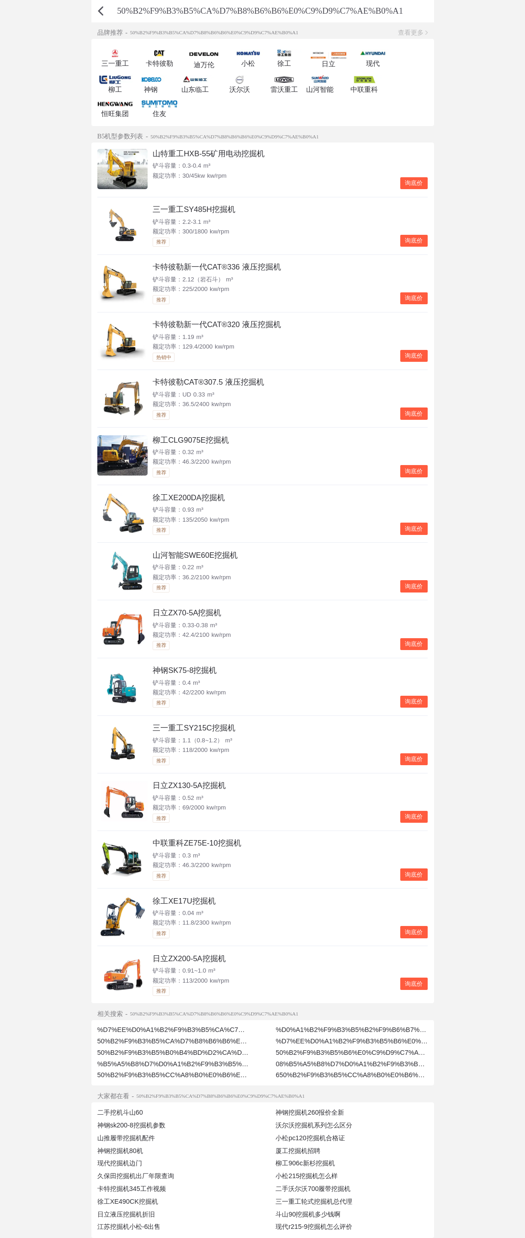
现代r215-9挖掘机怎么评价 (314, 1226)
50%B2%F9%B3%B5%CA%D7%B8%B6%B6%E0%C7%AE (185, 1041)
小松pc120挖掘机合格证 (310, 1138)
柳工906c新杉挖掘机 (305, 1163)
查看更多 (411, 32)
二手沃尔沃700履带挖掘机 (313, 1188)
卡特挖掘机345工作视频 (131, 1188)
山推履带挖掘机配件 (126, 1138)
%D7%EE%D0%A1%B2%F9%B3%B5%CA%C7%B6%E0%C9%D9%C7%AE (210, 1029)
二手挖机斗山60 (120, 1112)
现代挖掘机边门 (119, 1163)
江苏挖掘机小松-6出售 (129, 1226)
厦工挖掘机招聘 (298, 1150)
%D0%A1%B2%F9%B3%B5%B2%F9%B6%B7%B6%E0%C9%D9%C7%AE (387, 1029)
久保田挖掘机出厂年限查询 (135, 1176)
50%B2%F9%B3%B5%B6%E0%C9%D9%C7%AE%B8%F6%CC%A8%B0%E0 (391, 1052)
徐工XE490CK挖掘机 (127, 1201)
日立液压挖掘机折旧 (126, 1214)
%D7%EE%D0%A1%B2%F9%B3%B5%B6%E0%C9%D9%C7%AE (374, 1041)
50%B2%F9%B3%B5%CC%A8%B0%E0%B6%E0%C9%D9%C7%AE (199, 1075)
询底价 (414, 183)
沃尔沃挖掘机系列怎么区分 (314, 1125)
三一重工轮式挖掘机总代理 (314, 1201)
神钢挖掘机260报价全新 (310, 1112)
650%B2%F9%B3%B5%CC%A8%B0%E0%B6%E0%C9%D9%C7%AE (379, 1075)
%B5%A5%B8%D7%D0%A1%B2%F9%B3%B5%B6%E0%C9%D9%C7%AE (209, 1064)
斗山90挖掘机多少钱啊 (308, 1214)
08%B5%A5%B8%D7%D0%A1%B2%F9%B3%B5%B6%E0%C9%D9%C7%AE (391, 1064)
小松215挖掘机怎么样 (307, 1176)
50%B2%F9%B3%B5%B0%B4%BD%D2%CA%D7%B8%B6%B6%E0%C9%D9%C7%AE (227, 1052)
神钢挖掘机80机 (120, 1150)
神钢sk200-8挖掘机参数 (131, 1125)
